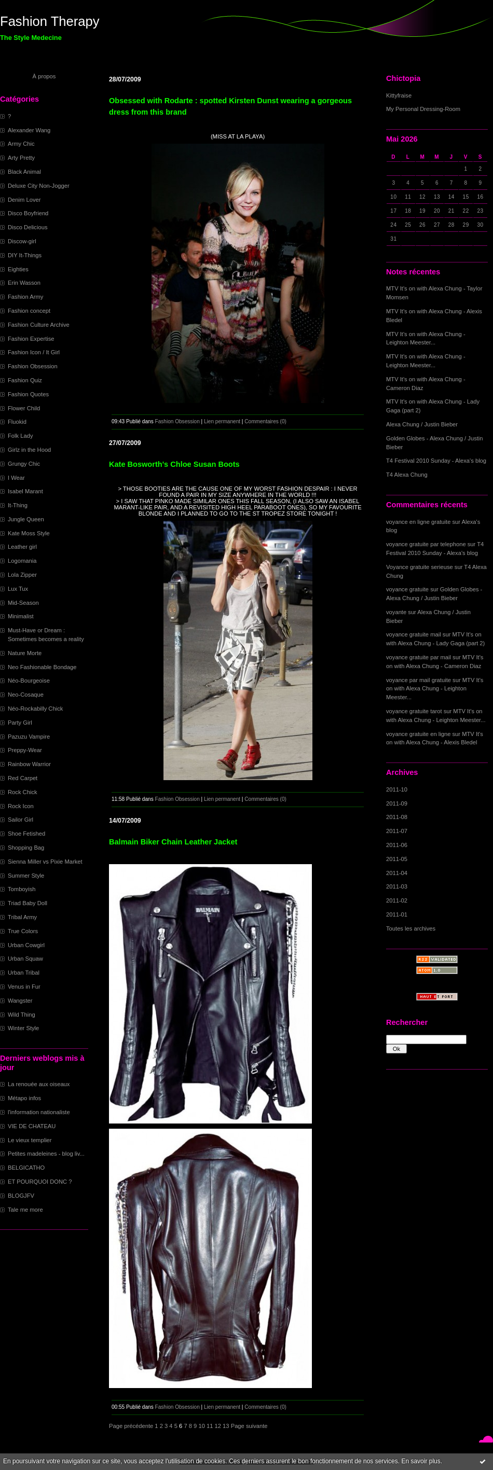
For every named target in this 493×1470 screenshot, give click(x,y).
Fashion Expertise (31, 339)
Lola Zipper (22, 575)
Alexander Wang (29, 130)
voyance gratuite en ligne (418, 734)
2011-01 (396, 914)
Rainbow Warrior (29, 764)
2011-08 (396, 817)
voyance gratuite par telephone (426, 544)
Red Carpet (22, 778)
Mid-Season (23, 603)
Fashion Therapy (50, 21)
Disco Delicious (27, 227)
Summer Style (26, 875)
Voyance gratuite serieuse (419, 567)
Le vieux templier (30, 1140)
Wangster (20, 1000)
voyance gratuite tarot (414, 711)
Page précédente (131, 1426)
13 (226, 1426)
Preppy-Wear (25, 750)
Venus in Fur (24, 986)
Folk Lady (20, 436)
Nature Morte (25, 653)
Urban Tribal (23, 972)
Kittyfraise (399, 95)
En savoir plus (420, 1461)
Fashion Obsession (33, 366)
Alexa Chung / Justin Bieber (422, 424)
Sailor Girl (20, 819)
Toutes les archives (410, 928)
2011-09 (396, 803)
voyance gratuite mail (413, 634)
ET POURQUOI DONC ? (40, 1181)
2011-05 (396, 859)
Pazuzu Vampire (29, 736)
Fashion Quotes (28, 394)
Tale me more (25, 1209)
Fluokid (17, 422)
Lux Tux (18, 589)
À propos (44, 76)
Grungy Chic (24, 464)
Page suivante (249, 1426)
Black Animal (24, 172)
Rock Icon (21, 806)
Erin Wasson (24, 283)
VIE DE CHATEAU (32, 1126)
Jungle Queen (26, 519)
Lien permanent (222, 421)
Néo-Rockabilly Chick (35, 708)
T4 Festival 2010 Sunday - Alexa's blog (436, 460)
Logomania (22, 561)
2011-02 (396, 900)
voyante (396, 612)
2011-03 (396, 886)
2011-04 (396, 873)
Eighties (18, 269)
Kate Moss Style (29, 533)
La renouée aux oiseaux (39, 1084)
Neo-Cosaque (26, 694)
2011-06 (396, 845)
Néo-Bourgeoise (29, 680)
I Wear (16, 478)
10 (201, 1426)
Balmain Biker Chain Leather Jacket (173, 842)
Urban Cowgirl (26, 945)
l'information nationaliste (39, 1112)
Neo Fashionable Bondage (42, 667)
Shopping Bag (26, 847)
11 (210, 1426)
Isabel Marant (25, 491)
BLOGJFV (21, 1195)
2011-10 (396, 789)
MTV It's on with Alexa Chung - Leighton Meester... (434, 689)
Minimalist (21, 616)
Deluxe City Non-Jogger (39, 186)
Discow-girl (22, 241)
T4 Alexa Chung (407, 474)
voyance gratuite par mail (418, 657)
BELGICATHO (26, 1167)
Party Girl (20, 722)
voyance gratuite (407, 589)
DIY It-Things (25, 255)
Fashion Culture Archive (39, 325)
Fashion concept (29, 311)
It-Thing (18, 505)
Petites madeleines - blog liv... (46, 1153)
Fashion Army (25, 297)
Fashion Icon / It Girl (34, 352)
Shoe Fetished (26, 833)
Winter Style (23, 1028)
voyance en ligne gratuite (418, 522)
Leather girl (22, 547)
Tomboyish (21, 889)
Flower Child (24, 408)
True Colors (23, 931)
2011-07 (396, 831)
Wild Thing (21, 1014)
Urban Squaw (25, 958)
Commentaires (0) (265, 421)
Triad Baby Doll (27, 903)
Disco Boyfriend (28, 213)
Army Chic (21, 144)
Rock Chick (22, 792)
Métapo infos (24, 1098)
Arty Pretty (21, 158)
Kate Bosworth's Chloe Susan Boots (174, 464)
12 (218, 1426)
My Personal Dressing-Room (423, 109)
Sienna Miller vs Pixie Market (45, 861)
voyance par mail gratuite (418, 680)
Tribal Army (22, 917)
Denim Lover (24, 200)
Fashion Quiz (25, 380)
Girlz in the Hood (29, 450)
